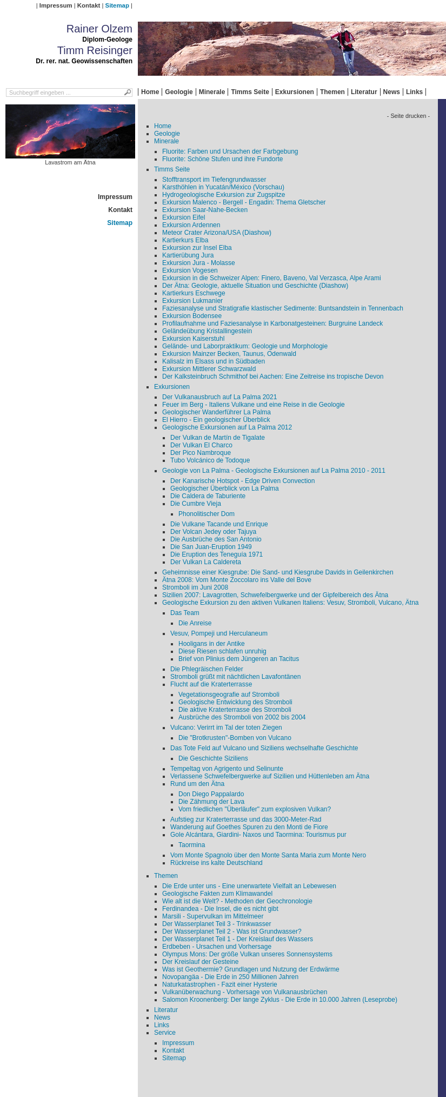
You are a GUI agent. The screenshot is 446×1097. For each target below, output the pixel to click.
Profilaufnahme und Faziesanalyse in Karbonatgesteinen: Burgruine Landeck (272, 323)
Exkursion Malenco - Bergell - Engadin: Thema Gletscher (244, 202)
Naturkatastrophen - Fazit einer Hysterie (219, 984)
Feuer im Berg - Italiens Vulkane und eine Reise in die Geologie (253, 404)
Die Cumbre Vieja (195, 503)
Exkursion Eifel (183, 217)
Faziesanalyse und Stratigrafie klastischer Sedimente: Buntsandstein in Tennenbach (282, 308)
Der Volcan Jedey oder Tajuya (213, 532)
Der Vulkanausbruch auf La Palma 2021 (219, 397)
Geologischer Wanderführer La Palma (216, 412)
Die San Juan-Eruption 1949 (211, 547)
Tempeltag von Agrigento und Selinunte (226, 768)
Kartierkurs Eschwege (193, 293)
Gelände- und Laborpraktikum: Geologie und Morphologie (245, 346)
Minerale (212, 92)
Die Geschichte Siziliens (213, 758)
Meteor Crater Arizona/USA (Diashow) (216, 232)
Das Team (184, 613)
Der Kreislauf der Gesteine (200, 962)
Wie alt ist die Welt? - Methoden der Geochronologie (237, 901)
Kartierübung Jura (188, 255)
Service (165, 1032)
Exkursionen (294, 92)
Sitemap (117, 5)
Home (150, 92)
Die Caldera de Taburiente (207, 496)
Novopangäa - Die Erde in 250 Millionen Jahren (230, 977)
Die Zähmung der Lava (211, 801)
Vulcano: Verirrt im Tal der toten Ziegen (226, 727)
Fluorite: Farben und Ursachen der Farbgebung (230, 151)
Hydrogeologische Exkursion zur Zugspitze (223, 195)
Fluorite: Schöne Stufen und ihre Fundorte (222, 159)
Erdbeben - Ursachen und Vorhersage (216, 946)
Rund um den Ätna (197, 784)
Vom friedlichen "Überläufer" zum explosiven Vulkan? (254, 809)
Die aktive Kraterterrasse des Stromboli (234, 709)
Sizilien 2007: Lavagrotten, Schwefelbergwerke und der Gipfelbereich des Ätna (275, 595)
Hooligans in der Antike (211, 643)
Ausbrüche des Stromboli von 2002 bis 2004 (241, 717)
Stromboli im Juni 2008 (195, 587)
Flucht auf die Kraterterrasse (211, 684)
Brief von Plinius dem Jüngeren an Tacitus (238, 659)
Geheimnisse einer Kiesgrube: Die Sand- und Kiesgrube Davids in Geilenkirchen (278, 572)
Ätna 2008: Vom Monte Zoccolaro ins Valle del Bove (236, 580)
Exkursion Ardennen (191, 225)
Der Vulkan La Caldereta (205, 562)
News (391, 92)
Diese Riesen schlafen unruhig (222, 651)
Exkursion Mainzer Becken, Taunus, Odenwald (229, 354)
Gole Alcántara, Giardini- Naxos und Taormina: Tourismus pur (258, 834)
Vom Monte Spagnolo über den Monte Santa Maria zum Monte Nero (268, 855)
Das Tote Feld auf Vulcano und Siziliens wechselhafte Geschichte (264, 748)
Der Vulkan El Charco (201, 445)
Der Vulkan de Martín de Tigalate (217, 437)
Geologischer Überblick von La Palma (224, 488)
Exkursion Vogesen (190, 270)
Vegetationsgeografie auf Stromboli (228, 694)
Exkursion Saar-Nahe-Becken (205, 210)
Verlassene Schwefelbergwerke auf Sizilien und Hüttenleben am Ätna (269, 776)
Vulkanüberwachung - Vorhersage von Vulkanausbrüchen (244, 992)
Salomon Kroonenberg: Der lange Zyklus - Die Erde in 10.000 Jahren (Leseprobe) (279, 999)
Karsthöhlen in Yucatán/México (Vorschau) (223, 187)
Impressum (55, 5)
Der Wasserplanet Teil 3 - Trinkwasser (216, 924)
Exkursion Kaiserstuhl (193, 338)
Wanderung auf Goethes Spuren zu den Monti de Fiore (249, 827)
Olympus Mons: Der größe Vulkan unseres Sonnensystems (247, 954)
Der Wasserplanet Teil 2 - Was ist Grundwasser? (232, 931)
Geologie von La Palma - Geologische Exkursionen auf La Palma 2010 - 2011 (273, 470)
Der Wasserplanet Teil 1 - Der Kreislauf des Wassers (237, 939)
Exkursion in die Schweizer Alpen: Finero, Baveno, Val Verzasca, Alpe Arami (271, 278)
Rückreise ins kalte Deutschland (216, 863)
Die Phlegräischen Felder (206, 669)
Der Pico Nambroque (200, 453)
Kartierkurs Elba (185, 240)
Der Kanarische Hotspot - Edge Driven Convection (242, 481)
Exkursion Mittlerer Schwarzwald (209, 369)
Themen (332, 92)
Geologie (178, 92)
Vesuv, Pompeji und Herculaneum (219, 633)
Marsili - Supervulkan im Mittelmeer (212, 916)
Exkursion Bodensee (192, 316)
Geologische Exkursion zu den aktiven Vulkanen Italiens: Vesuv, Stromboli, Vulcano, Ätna (290, 602)
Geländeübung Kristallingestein (207, 331)
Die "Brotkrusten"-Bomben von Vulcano (234, 738)
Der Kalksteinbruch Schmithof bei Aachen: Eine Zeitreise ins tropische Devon (273, 376)
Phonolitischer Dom (206, 514)
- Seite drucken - (408, 116)
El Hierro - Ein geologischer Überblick (216, 420)
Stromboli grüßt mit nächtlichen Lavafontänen (235, 676)
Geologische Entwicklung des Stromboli (235, 702)
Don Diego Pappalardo (211, 794)
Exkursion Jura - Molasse (198, 263)
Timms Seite (250, 92)
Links (414, 92)
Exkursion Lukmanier (192, 301)
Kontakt (88, 5)
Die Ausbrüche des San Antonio (216, 539)
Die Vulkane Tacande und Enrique (219, 524)
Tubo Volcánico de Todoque (210, 460)
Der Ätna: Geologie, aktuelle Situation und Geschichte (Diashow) (255, 285)
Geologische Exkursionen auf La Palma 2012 (227, 427)
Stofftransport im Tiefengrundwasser (214, 179)
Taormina (191, 845)
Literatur (364, 92)
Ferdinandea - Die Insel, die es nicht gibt (220, 909)
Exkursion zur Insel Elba (197, 248)
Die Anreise (194, 623)
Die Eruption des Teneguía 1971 (216, 554)
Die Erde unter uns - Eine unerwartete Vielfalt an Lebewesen (249, 886)
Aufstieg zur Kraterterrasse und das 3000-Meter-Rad (245, 819)
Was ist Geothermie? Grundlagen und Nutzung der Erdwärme (251, 969)
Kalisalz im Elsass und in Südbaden (213, 361)
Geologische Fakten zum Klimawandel (217, 893)
